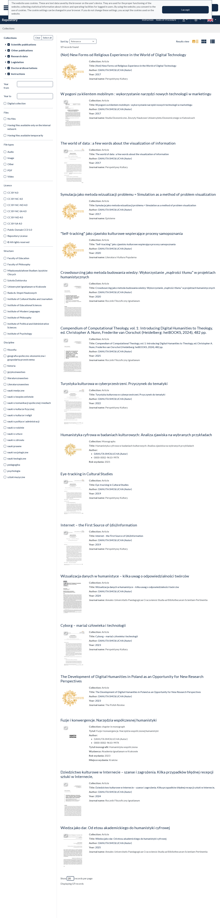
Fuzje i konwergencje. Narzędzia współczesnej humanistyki (109, 720)
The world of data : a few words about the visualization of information (118, 143)
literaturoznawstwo (17, 378)
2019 (98, 493)
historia (11, 365)
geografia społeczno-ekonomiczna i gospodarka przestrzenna (26, 357)
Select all (47, 37)
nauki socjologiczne (17, 452)
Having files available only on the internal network (28, 127)
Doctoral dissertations (24, 67)
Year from (6, 86)
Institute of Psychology (19, 333)
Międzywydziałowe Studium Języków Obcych (27, 272)
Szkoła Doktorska (17, 280)
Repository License (17, 235)
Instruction (147, 19)
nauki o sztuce (14, 433)
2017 (98, 74)
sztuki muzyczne (16, 477)
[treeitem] (28, 44)
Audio (10, 151)
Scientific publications (23, 44)
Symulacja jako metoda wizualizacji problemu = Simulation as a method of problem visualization (138, 194)
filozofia (11, 349)
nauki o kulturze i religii (19, 415)
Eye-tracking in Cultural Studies (87, 474)
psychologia (13, 470)
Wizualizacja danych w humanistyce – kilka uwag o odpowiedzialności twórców (125, 576)
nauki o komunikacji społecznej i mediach (29, 402)
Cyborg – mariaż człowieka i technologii (93, 625)
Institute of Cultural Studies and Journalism (29, 298)
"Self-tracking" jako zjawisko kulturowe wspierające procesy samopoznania (122, 233)
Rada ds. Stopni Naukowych (22, 292)
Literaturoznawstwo (18, 384)
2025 (98, 355)
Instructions (18, 73)
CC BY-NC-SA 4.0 (16, 211)
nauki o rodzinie (15, 427)
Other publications (22, 50)
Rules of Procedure (166, 19)
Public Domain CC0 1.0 (19, 229)
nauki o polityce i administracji (23, 421)
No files (11, 118)
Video (10, 176)
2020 (98, 252)
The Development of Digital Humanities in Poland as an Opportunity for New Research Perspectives (132, 678)
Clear (37, 37)
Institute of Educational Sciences (24, 305)
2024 (98, 595)
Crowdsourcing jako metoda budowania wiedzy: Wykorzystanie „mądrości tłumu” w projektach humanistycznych (138, 274)
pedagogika (13, 464)
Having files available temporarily (25, 135)
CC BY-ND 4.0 (15, 217)
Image (10, 157)
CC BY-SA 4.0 (14, 223)
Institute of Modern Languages (23, 311)
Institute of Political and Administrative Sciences (28, 325)
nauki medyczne (15, 390)
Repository (10, 20)
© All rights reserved (18, 242)
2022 (98, 403)
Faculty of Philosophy (18, 264)
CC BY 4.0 (12, 192)
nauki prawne (14, 446)
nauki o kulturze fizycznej (20, 409)
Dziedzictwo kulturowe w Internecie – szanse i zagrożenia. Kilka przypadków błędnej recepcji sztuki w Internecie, (137, 774)
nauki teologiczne (16, 458)
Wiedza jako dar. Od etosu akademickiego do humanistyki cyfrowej (115, 827)
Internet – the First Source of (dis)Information (99, 525)
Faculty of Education (18, 258)
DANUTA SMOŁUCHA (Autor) (115, 69)
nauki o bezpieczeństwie (20, 396)
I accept (185, 9)
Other (10, 164)
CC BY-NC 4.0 (15, 198)
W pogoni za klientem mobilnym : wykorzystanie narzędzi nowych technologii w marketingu (136, 94)
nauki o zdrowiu (15, 439)
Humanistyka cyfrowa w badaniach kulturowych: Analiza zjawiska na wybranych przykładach (136, 434)
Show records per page (76, 878)
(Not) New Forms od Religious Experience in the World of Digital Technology (123, 54)
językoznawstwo (16, 371)
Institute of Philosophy (19, 317)
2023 (98, 644)
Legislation (17, 62)
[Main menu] (7, 7)
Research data (19, 56)
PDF (9, 170)
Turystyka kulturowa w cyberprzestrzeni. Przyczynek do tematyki (114, 383)
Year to (7, 96)
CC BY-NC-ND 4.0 (17, 204)
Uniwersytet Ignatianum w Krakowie (26, 286)
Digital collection (16, 103)
